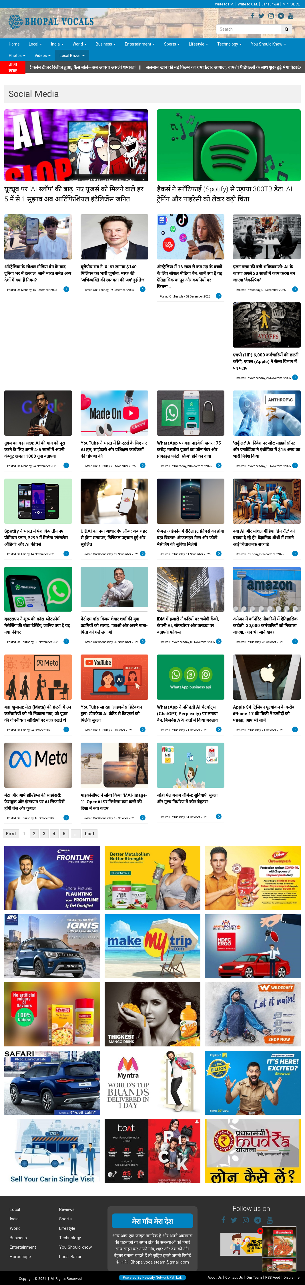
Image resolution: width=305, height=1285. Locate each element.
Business (106, 44)
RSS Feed (272, 1278)
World (80, 44)
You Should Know (268, 44)
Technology (229, 44)
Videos (43, 55)
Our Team (254, 1278)
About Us (215, 1278)
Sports (172, 44)
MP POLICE (291, 4)
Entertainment (140, 44)
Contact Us (234, 1278)
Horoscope (20, 1256)
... (75, 833)
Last (89, 833)
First (11, 833)
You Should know (75, 1247)
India (57, 44)
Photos (17, 55)
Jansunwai (270, 4)
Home (14, 44)
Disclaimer (292, 1278)
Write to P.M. (224, 4)
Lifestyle (198, 44)
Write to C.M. (248, 4)
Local (35, 44)
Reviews (66, 1209)
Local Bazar (72, 55)
